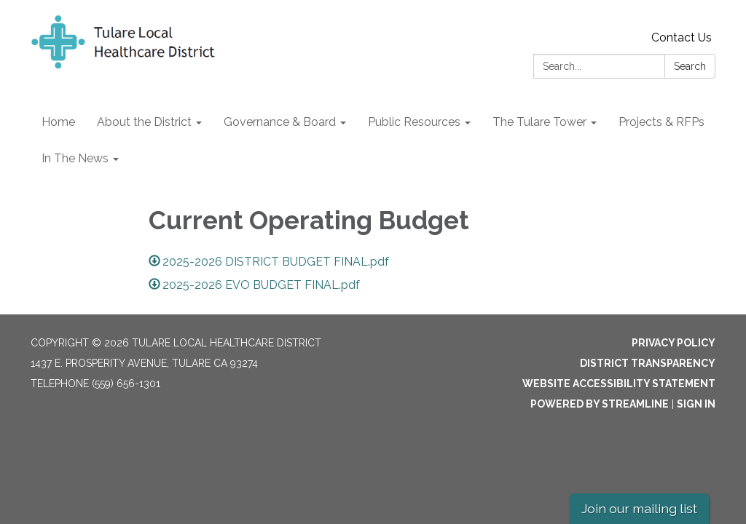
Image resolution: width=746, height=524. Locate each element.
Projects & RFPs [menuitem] (661, 122)
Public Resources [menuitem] (414, 122)
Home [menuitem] (58, 122)
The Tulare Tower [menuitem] (539, 122)
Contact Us (681, 37)
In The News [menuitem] (75, 158)
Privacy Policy (673, 343)
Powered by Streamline (599, 404)
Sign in (696, 404)
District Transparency (647, 363)
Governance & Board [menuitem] (280, 122)
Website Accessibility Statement (618, 383)
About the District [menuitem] (144, 122)
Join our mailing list (639, 508)
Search (690, 66)
